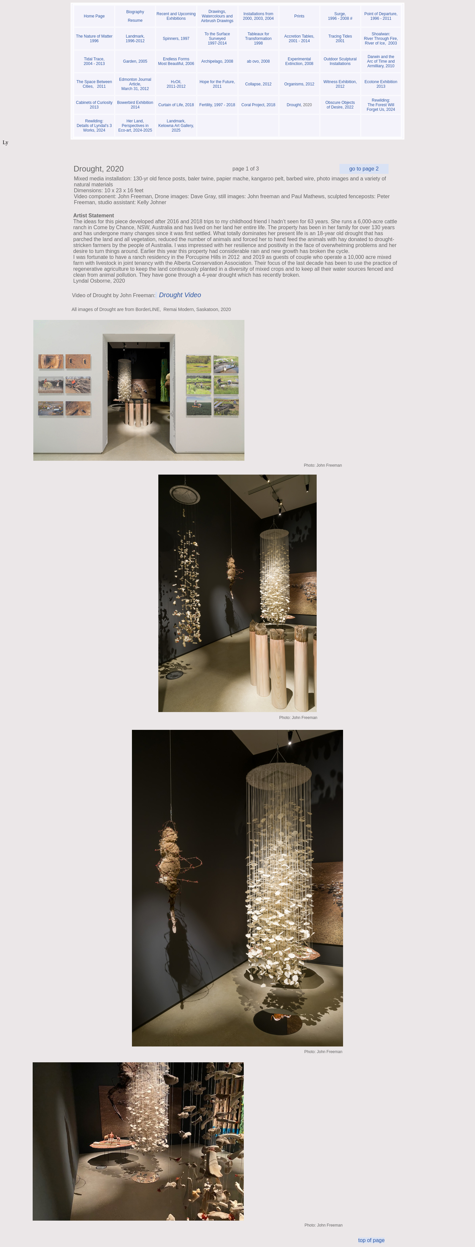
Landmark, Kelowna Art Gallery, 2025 (176, 126)
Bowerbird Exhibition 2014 (135, 104)
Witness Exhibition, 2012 (340, 84)
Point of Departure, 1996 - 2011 (380, 16)
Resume (135, 20)
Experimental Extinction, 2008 (299, 61)
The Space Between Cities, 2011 (94, 84)
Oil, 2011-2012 (176, 84)
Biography (135, 12)
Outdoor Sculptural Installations (340, 61)
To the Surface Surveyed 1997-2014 (217, 39)
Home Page (94, 16)
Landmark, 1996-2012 (135, 38)
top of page (371, 1240)
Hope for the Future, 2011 (217, 84)
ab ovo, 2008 (258, 61)
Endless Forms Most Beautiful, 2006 (176, 61)
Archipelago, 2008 (217, 63)
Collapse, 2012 (258, 84)
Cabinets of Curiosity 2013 (94, 104)
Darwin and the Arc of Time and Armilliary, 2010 (381, 61)
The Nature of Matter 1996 (94, 38)
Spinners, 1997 (176, 38)
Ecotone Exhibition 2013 (380, 84)
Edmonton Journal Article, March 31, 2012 (135, 84)
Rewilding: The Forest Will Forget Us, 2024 (381, 105)
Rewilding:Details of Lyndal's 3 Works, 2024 (94, 126)
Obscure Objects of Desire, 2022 (340, 104)
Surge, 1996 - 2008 (339, 16)
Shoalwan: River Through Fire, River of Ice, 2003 (381, 39)
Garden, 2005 (135, 61)
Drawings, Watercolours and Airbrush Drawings (217, 16)
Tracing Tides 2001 (340, 38)
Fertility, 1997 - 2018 (217, 105)
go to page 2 (364, 168)
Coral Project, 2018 (258, 105)
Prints (299, 16)
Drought (294, 105)
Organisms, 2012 (299, 84)
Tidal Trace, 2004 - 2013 (94, 61)
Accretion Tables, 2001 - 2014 (299, 38)
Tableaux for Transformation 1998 (258, 39)
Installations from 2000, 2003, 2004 (258, 16)
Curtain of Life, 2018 (176, 105)
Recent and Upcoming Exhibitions (176, 16)
